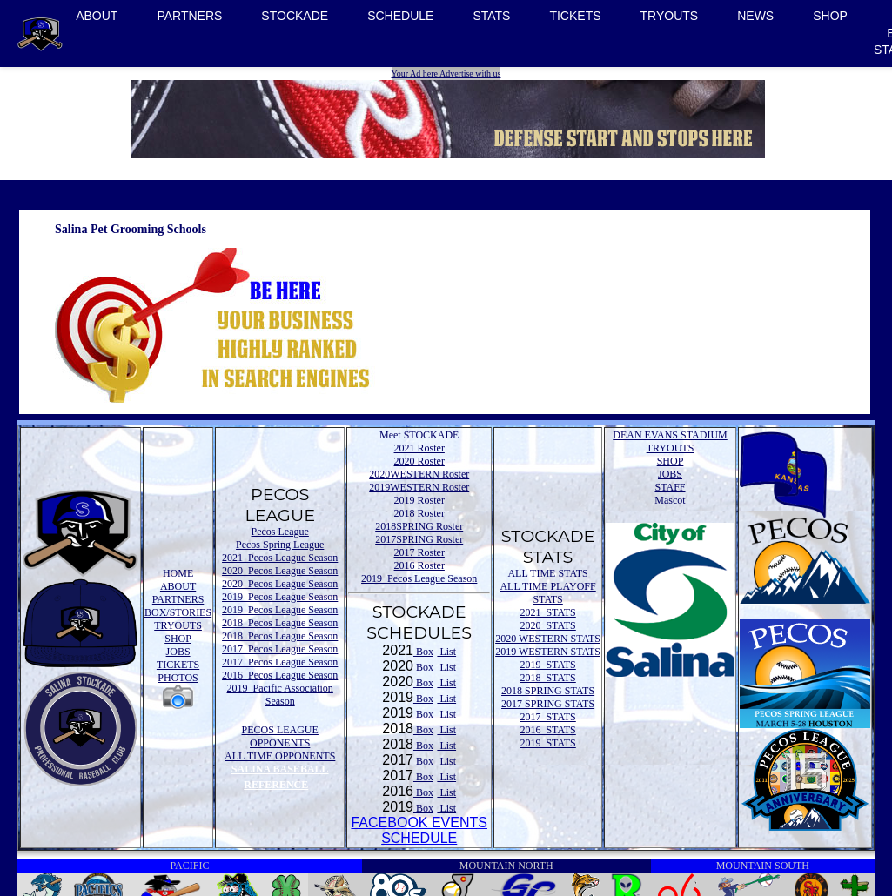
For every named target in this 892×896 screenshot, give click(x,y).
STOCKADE (294, 16)
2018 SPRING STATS (547, 691)
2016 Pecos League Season (280, 675)
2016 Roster (419, 565)
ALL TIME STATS (547, 573)
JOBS (178, 651)
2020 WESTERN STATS (547, 638)
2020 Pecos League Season (280, 571)
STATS (491, 16)
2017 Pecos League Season (280, 649)
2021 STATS (547, 612)
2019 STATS (547, 665)
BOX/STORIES (177, 612)
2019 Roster (419, 500)
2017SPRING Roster (419, 539)
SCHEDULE (400, 16)
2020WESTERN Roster (419, 474)
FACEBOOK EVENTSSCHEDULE (418, 830)
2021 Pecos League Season (280, 558)
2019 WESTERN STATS (547, 651)
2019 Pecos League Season (280, 597)
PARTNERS (189, 16)
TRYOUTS (669, 16)
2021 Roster (419, 448)
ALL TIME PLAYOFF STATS (547, 592)
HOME (178, 573)
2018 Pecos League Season (280, 623)
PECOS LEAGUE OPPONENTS (280, 736)
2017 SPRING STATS (547, 704)
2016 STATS (547, 730)
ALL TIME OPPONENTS (280, 756)
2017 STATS (547, 717)
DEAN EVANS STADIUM (670, 435)
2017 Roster (419, 552)
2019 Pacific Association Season (280, 694)
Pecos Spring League (280, 544)
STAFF (669, 487)
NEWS (755, 16)
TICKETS (574, 16)
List (446, 651)
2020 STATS (547, 625)
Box (423, 651)
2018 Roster (419, 513)
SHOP (830, 16)
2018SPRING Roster (419, 526)
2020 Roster (419, 461)
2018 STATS (547, 678)
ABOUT (96, 16)
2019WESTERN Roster (419, 487)
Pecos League (280, 531)
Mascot (669, 500)
